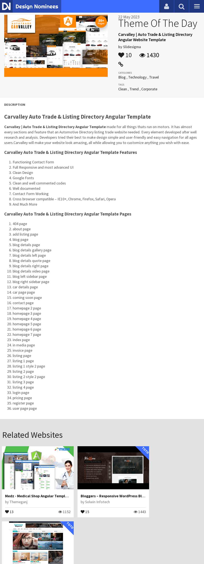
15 (77, 507)
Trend (134, 89)
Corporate (149, 89)
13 (9, 507)
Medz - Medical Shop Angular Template (38, 491)
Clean (122, 89)
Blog (122, 77)
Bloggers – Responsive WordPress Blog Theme (112, 491)
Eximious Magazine (157, 491)
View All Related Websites (102, 525)
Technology (137, 77)
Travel (154, 77)
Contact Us (25, 550)
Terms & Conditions (74, 550)
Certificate (45, 550)
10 (125, 53)
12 (145, 507)
